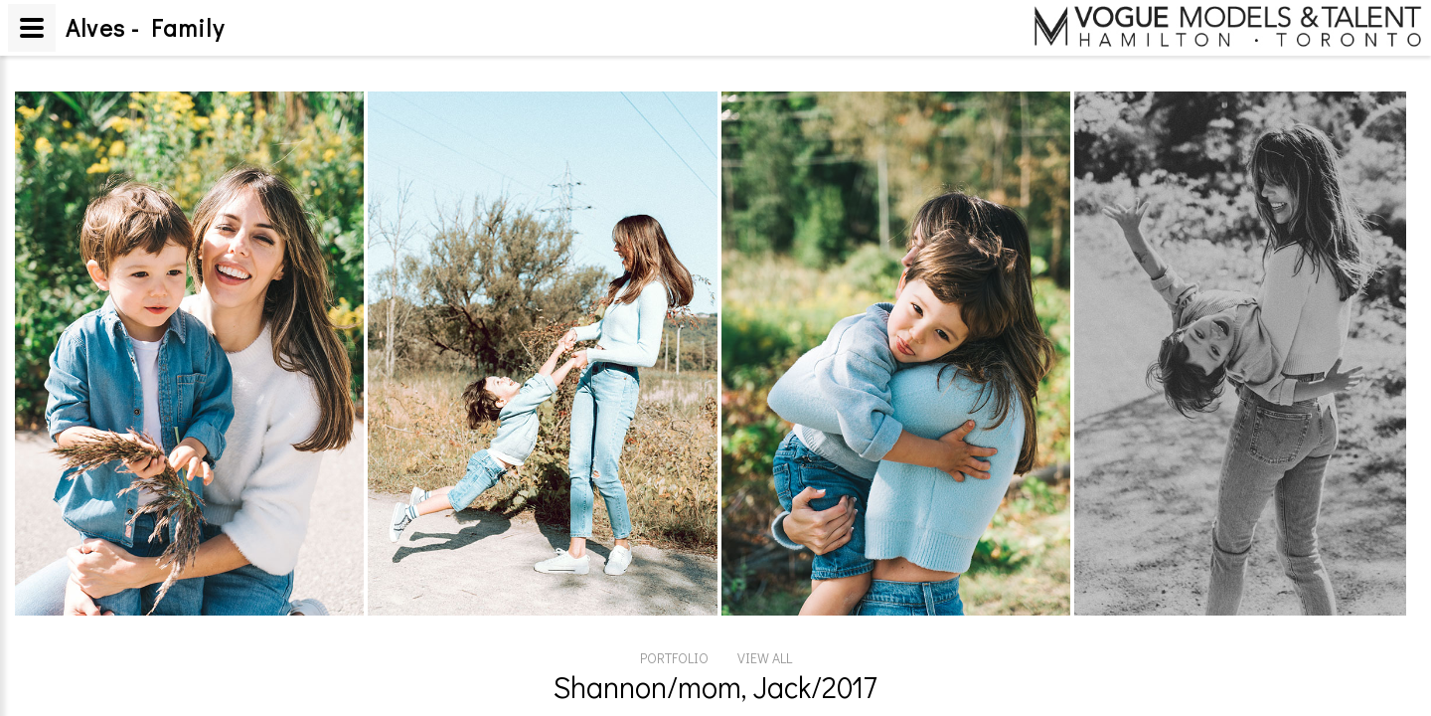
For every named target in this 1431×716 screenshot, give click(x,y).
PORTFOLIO (674, 657)
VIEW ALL (764, 657)
